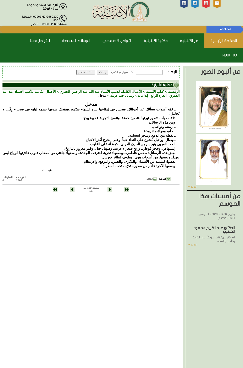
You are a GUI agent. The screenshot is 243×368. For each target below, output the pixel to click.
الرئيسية (174, 91)
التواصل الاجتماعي (117, 41)
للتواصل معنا (40, 41)
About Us (229, 55)
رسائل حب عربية (122, 95)
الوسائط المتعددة (76, 41)
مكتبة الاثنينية (156, 41)
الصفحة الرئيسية (224, 41)
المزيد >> (192, 186)
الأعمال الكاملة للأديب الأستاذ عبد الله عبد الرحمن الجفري (101, 91)
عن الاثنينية (189, 41)
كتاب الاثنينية (155, 91)
